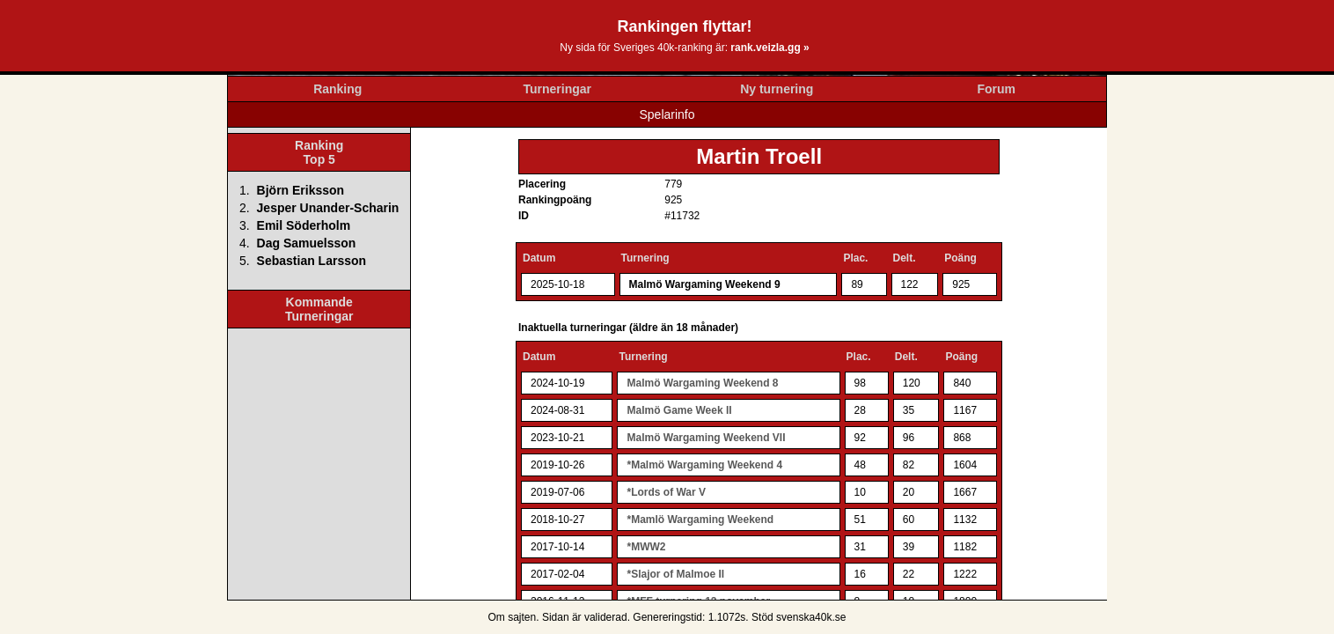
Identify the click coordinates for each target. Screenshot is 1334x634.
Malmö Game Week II (679, 410)
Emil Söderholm (304, 225)
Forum (996, 89)
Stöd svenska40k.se (798, 617)
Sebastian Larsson (312, 261)
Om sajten (512, 617)
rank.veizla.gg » (769, 47)
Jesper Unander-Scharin (328, 208)
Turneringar (557, 89)
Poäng (960, 258)
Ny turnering (776, 89)
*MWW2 (646, 547)
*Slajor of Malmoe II (675, 574)
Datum (539, 258)
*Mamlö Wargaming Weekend (700, 519)
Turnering (645, 258)
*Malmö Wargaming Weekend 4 (704, 465)
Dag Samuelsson (306, 243)
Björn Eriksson (301, 190)
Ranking (337, 89)
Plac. (855, 258)
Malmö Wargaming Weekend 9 (705, 284)
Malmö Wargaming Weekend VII (706, 437)
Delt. (904, 258)
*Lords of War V (666, 492)
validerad (605, 617)
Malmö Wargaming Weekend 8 (702, 383)
